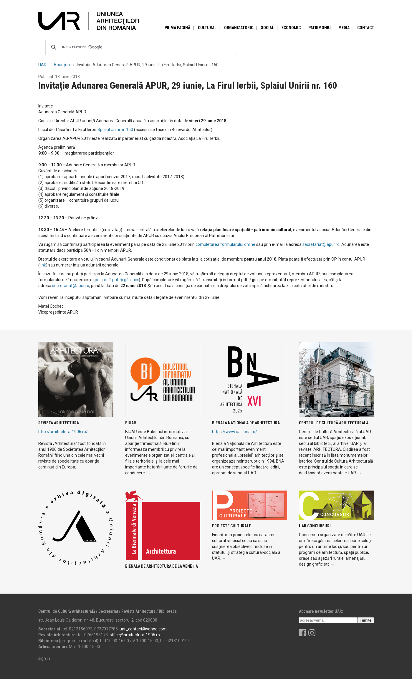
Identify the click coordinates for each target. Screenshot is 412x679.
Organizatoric (238, 27)
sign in (44, 658)
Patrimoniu (319, 27)
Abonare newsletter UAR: (321, 611)
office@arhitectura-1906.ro (135, 634)
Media (344, 27)
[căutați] (140, 47)
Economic (291, 27)
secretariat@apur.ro (321, 244)
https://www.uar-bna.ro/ (234, 431)
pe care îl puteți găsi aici (117, 279)
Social (267, 27)
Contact (365, 27)
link (43, 265)
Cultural (207, 27)
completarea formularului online (225, 244)
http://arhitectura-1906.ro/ (63, 431)
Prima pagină (177, 27)
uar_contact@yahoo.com (143, 629)
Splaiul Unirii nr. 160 (115, 129)
